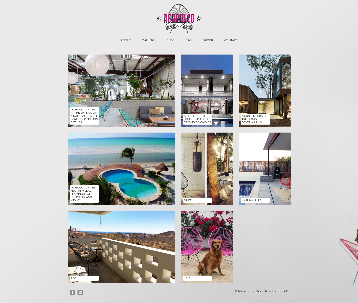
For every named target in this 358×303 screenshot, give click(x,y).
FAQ (188, 40)
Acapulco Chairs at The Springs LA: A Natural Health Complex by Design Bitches (84, 116)
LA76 (187, 278)
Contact (231, 40)
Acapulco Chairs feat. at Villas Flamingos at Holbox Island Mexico (83, 194)
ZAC (73, 278)
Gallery (148, 40)
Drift (187, 200)
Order (208, 40)
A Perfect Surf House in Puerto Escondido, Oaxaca (197, 119)
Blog (171, 40)
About (126, 40)
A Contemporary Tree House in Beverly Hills (254, 119)
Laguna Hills (251, 200)
